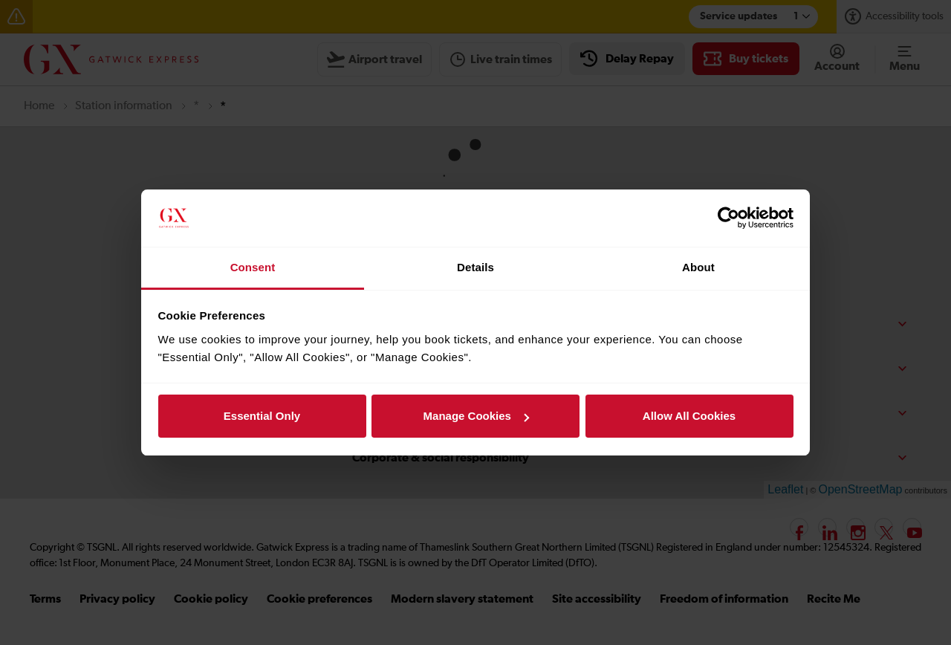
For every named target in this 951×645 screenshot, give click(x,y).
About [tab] (698, 267)
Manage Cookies (476, 415)
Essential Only (262, 415)
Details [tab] (475, 267)
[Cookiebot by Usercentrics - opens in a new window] (728, 218)
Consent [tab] (253, 267)
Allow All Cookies (689, 415)
